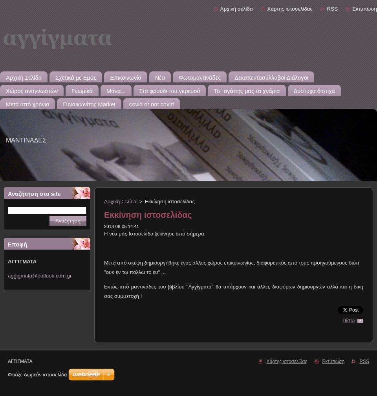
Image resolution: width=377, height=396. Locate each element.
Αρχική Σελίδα (120, 201)
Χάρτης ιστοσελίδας (290, 9)
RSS (332, 9)
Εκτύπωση (364, 9)
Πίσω (348, 320)
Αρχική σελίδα (236, 9)
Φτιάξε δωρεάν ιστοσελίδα (37, 375)
